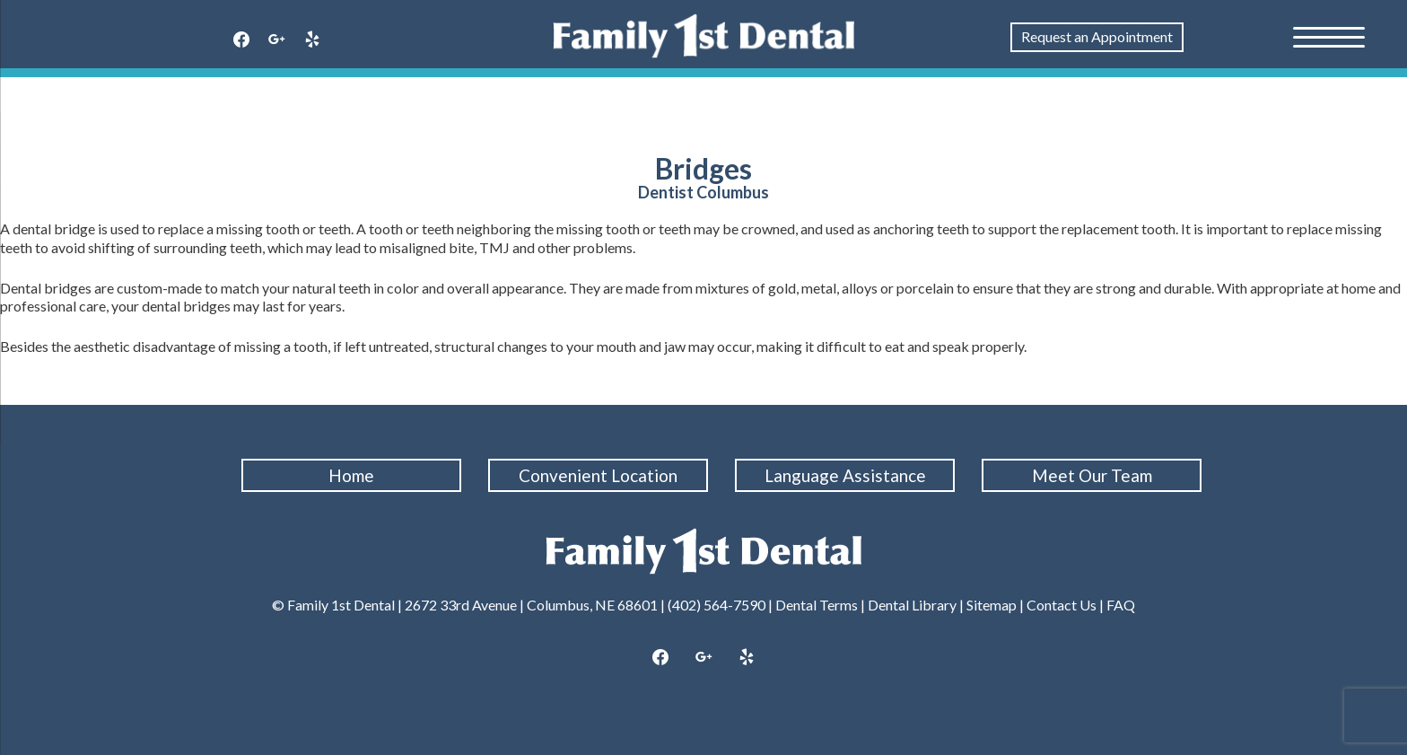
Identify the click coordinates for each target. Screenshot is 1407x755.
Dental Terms (816, 604)
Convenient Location (598, 475)
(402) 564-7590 (716, 604)
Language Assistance (845, 475)
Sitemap (991, 604)
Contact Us (1062, 604)
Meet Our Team (1092, 475)
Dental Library (912, 604)
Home (351, 475)
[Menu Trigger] (1329, 36)
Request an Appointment (1097, 36)
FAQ (1120, 604)
